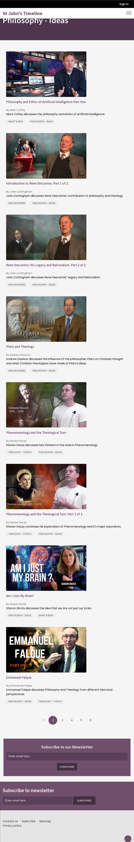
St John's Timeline (22, 13)
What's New (15, 121)
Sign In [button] (124, 4)
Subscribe (28, 821)
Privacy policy (12, 826)
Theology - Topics (20, 452)
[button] (67, 766)
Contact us (10, 821)
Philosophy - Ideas (41, 121)
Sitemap (45, 821)
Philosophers (16, 203)
